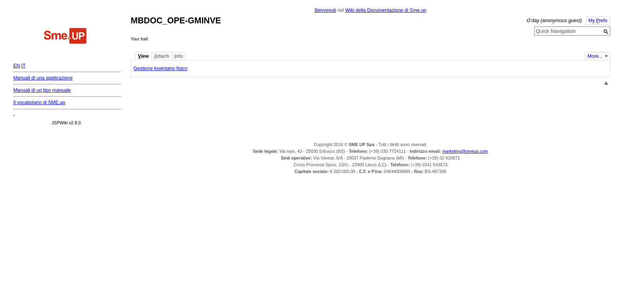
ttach (161, 56)
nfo (178, 56)
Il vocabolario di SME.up (39, 102)
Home (65, 37)
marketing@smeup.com (465, 151)
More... (595, 56)
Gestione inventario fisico (160, 68)
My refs (598, 20)
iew (143, 56)
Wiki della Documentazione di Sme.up (385, 10)
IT (23, 65)
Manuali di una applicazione (42, 78)
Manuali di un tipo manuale (41, 90)
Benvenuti (325, 10)
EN (16, 65)
